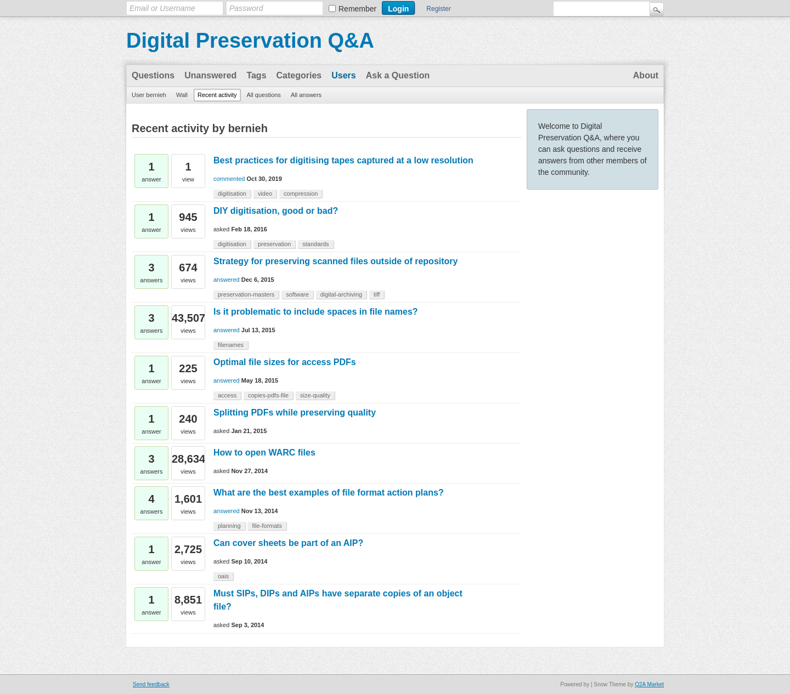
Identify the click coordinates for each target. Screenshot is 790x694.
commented (229, 178)
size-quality (315, 395)
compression (301, 193)
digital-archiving (341, 294)
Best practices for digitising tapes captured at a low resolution (343, 160)
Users (343, 75)
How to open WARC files (264, 452)
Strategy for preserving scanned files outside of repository (335, 261)
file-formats (266, 525)
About (645, 75)
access (227, 395)
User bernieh (149, 95)
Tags (256, 75)
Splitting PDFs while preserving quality (294, 412)
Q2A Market (649, 684)
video (265, 193)
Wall (182, 95)
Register (438, 9)
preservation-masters (246, 294)
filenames (231, 345)
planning (229, 525)
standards (315, 244)
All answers (306, 95)
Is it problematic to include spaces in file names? (315, 311)
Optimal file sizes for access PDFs (284, 362)
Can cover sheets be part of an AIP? (288, 543)
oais (223, 576)
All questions (264, 95)
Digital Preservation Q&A (250, 40)
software (297, 294)
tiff (377, 294)
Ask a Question (398, 75)
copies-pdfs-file (268, 395)
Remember (357, 9)
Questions (153, 75)
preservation (274, 244)
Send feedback (151, 684)
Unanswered (210, 75)
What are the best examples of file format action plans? (328, 492)
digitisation (232, 193)
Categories (299, 75)
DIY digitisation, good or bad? (275, 210)
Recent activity (217, 95)
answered (226, 279)
